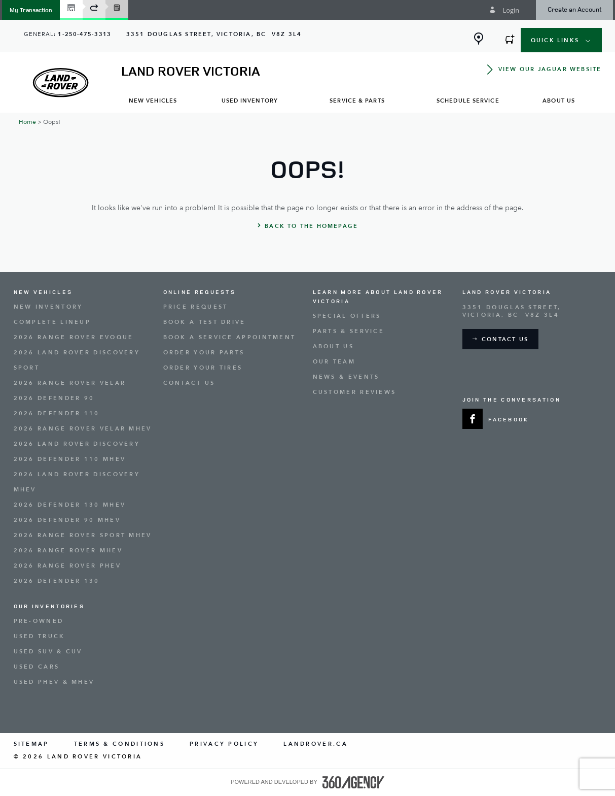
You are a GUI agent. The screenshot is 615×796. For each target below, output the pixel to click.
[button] (31, 10)
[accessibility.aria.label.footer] (353, 782)
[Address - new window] (214, 34)
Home (27, 122)
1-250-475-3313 (84, 34)
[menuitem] (153, 100)
